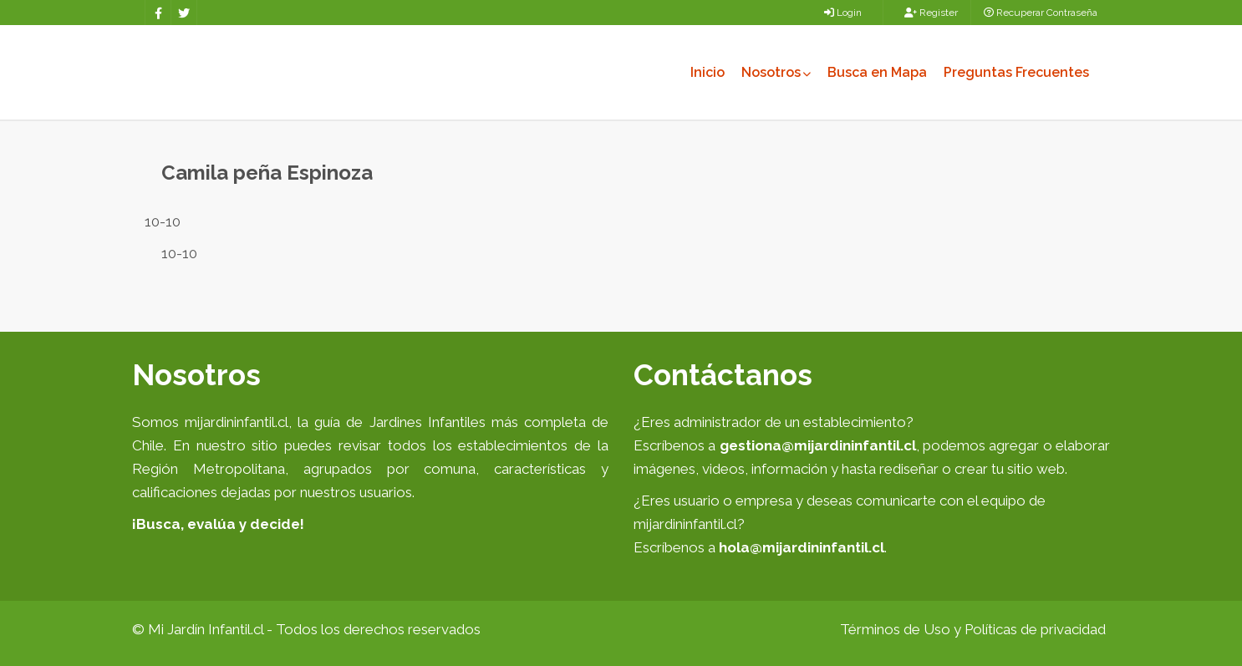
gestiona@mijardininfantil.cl (818, 445)
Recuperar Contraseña (1040, 12)
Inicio (707, 72)
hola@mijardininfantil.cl (801, 547)
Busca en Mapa (877, 72)
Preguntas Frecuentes (1016, 72)
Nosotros (776, 72)
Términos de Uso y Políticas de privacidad (973, 629)
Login (843, 12)
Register (931, 12)
